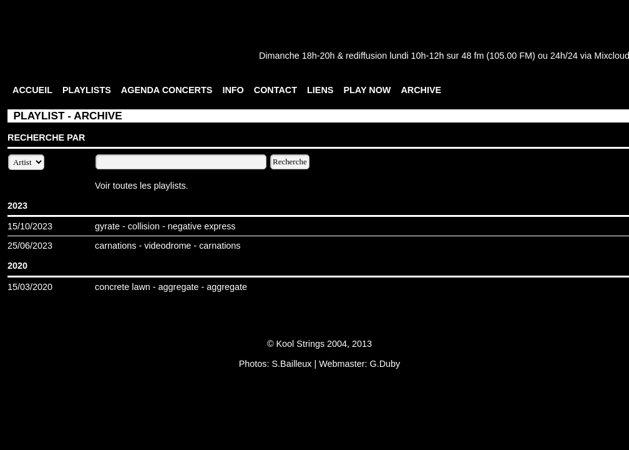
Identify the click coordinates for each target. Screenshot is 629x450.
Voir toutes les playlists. (141, 186)
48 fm (472, 56)
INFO (232, 90)
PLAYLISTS (86, 90)
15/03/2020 (29, 287)
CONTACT (275, 90)
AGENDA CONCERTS (167, 90)
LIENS (320, 90)
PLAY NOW (367, 90)
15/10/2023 (29, 226)
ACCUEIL (32, 90)
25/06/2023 (29, 246)
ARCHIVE (421, 90)
